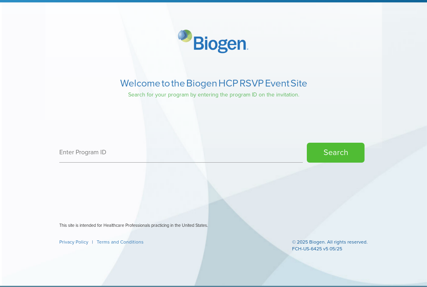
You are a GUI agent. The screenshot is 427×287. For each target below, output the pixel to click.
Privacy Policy (74, 242)
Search (336, 152)
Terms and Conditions (120, 242)
